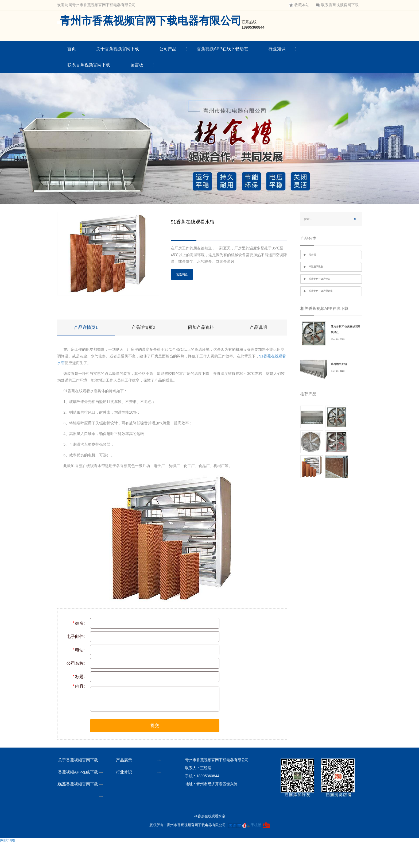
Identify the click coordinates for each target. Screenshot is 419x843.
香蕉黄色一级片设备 (319, 279)
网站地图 (7, 840)
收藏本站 (299, 5)
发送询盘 (182, 274)
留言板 (136, 65)
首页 (71, 49)
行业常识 (125, 772)
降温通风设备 (316, 266)
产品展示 (125, 760)
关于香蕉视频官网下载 (117, 49)
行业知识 (276, 49)
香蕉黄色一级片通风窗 (321, 291)
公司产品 (167, 49)
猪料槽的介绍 (339, 364)
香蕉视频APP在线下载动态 (222, 49)
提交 (154, 725)
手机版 (256, 825)
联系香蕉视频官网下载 (337, 5)
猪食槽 (312, 254)
